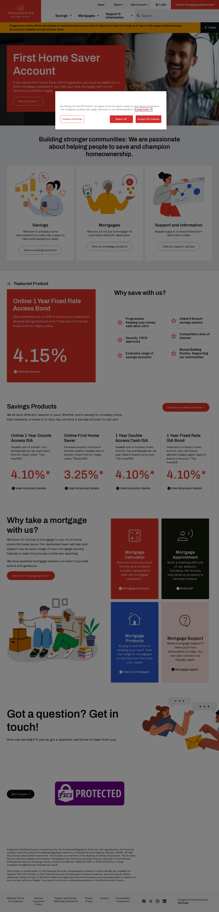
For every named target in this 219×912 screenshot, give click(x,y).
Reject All (121, 119)
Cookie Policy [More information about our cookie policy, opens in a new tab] (142, 109)
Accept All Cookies (148, 119)
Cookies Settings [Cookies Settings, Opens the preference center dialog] (72, 119)
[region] (110, 110)
